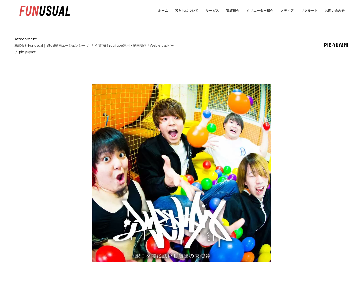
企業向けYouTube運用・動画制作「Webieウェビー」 (136, 45)
